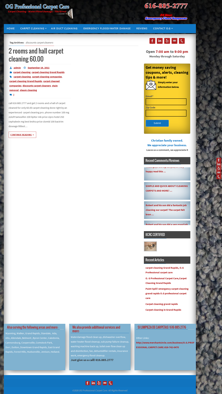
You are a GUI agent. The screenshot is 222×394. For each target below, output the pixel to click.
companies (15, 85)
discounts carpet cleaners (37, 85)
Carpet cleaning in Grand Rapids (163, 309)
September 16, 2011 (38, 67)
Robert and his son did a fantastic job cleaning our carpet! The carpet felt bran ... (166, 210)
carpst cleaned (51, 81)
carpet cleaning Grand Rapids (48, 72)
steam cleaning (28, 90)
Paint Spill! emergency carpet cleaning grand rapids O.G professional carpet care (167, 293)
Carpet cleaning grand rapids (161, 304)
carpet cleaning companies (47, 76)
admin (17, 67)
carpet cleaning (22, 72)
